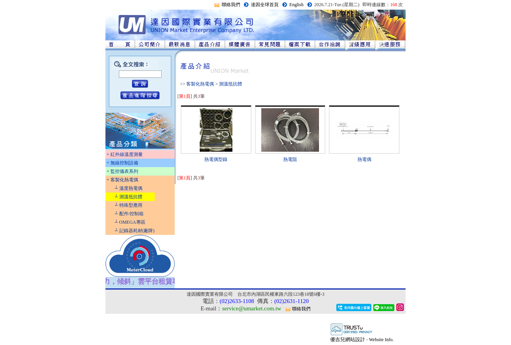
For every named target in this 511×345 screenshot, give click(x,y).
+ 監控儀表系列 (122, 171)
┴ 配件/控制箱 (129, 213)
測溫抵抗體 (230, 84)
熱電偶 (364, 159)
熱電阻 (290, 159)
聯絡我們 (231, 4)
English (296, 4)
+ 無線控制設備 (122, 163)
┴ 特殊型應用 (128, 205)
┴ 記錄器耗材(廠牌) (135, 230)
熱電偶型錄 (215, 159)
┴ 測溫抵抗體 (128, 196)
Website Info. (381, 339)
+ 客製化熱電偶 (122, 180)
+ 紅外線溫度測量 (125, 154)
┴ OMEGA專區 (130, 222)
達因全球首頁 (265, 4)
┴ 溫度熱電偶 (128, 188)
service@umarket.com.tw (251, 308)
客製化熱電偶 (200, 84)
